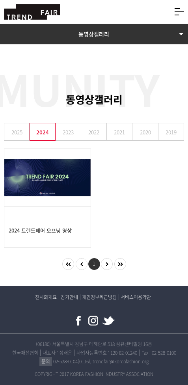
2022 (93, 132)
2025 (16, 132)
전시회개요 (46, 297)
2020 (145, 132)
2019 (171, 132)
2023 (68, 132)
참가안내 (69, 297)
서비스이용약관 (136, 297)
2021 (119, 132)
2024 (42, 132)
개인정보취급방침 (99, 297)
